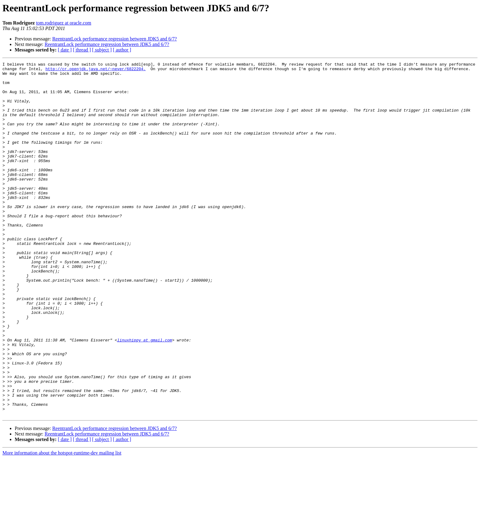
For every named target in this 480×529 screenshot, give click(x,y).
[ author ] (122, 49)
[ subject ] (102, 49)
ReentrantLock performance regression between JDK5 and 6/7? (114, 38)
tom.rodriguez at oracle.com (63, 22)
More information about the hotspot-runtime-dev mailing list (61, 523)
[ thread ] (82, 49)
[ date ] (65, 49)
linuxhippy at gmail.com (144, 396)
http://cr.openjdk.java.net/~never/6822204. (95, 70)
